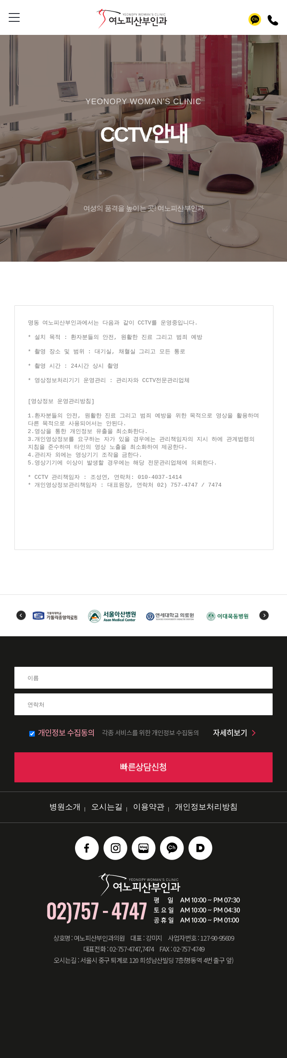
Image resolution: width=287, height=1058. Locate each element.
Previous (21, 615)
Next (263, 615)
